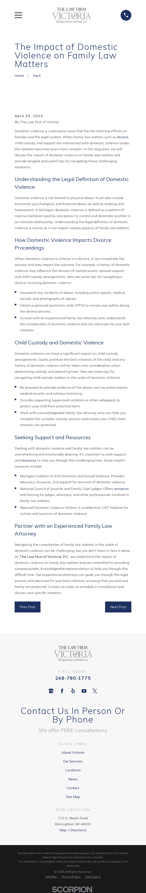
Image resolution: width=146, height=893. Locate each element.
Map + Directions (73, 830)
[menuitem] (51, 876)
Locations (73, 770)
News (73, 779)
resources (29, 460)
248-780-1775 (73, 678)
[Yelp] (73, 691)
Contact (73, 788)
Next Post (118, 607)
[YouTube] (84, 691)
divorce (122, 137)
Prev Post (27, 607)
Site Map (73, 797)
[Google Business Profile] (51, 691)
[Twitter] (94, 691)
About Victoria (73, 752)
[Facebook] (62, 691)
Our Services (73, 761)
